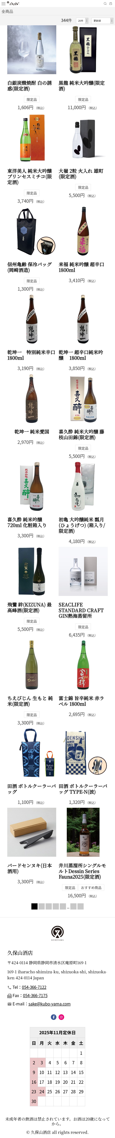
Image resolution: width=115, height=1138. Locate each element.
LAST (92, 906)
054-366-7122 (34, 987)
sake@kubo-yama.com (49, 1003)
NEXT (73, 906)
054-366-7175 (35, 995)
